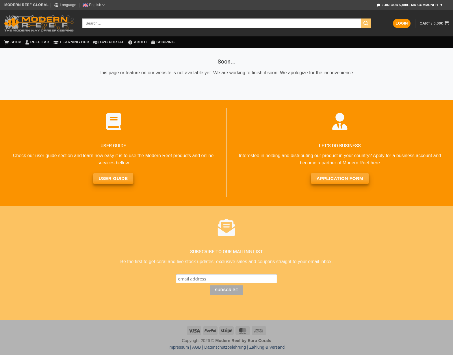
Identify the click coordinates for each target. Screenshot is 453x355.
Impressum (178, 347)
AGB (196, 347)
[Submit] (366, 23)
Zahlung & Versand (267, 347)
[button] (401, 23)
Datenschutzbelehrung (225, 347)
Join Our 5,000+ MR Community (410, 5)
